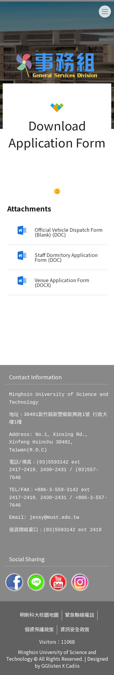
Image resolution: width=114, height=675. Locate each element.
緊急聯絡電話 (79, 614)
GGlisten (51, 665)
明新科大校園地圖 (39, 614)
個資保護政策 (39, 629)
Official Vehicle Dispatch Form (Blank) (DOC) (69, 232)
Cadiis (73, 665)
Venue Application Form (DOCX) (62, 282)
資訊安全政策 (74, 629)
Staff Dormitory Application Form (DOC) (66, 257)
